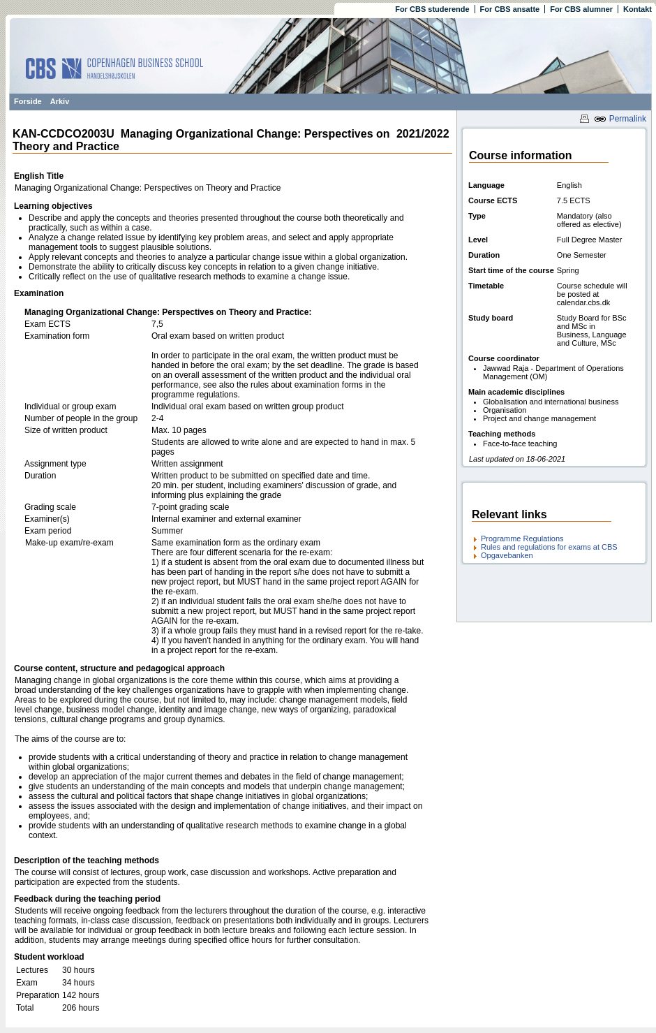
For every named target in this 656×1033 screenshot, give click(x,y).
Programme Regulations (522, 538)
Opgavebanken (507, 555)
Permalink (620, 119)
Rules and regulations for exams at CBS (549, 547)
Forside (28, 101)
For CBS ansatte (510, 9)
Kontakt (637, 9)
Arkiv (60, 101)
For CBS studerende (432, 9)
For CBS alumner (581, 9)
